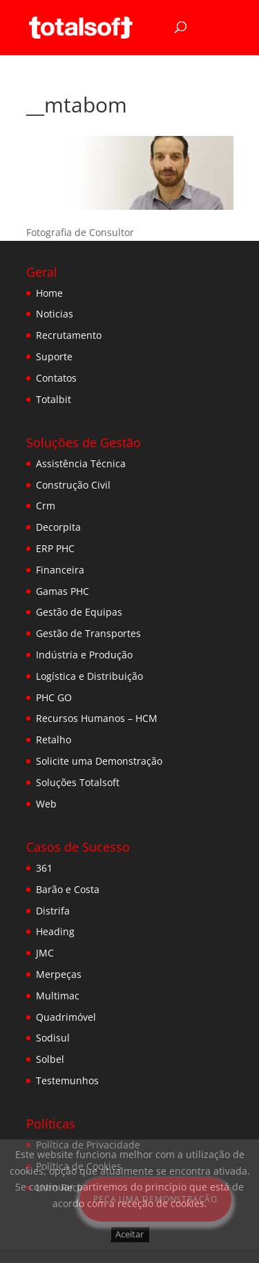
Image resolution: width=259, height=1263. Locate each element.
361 (44, 867)
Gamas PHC (62, 591)
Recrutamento (69, 335)
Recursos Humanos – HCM (96, 718)
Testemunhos (67, 1080)
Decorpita (58, 526)
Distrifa (53, 910)
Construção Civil (73, 484)
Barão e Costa (67, 889)
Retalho (53, 739)
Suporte (54, 356)
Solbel (50, 1059)
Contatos (56, 377)
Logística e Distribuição (89, 676)
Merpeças (58, 974)
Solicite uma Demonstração (99, 760)
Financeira (60, 569)
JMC (45, 952)
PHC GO (54, 697)
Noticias (54, 313)
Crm (45, 505)
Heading (55, 931)
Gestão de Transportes (88, 633)
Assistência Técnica (81, 463)
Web (46, 803)
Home (49, 293)
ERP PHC (55, 548)
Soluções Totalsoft (77, 782)
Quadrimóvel (66, 1017)
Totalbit (53, 399)
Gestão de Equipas (79, 611)
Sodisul (53, 1037)
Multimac (57, 995)
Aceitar (129, 1234)
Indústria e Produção (84, 654)
